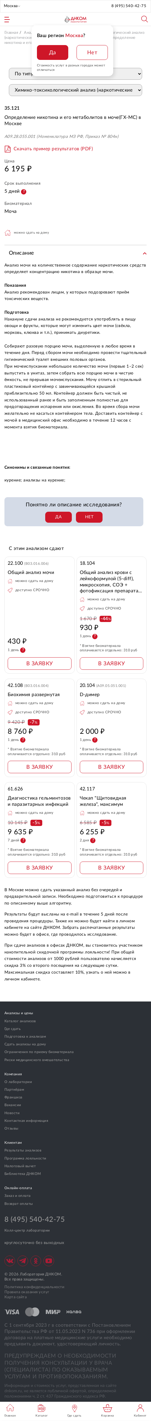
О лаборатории (18, 1082)
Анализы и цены (18, 1013)
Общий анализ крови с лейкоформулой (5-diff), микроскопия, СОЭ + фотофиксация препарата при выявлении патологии (110, 582)
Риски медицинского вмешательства (36, 1060)
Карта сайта (15, 1297)
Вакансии (12, 1105)
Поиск (145, 19)
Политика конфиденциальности (34, 1287)
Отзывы (11, 1128)
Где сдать (12, 1029)
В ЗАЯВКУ (39, 663)
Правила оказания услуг (26, 1292)
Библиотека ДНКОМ (22, 1174)
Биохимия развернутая (34, 694)
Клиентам (13, 1142)
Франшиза (13, 1097)
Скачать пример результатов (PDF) (53, 148)
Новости (12, 1113)
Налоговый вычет (20, 1166)
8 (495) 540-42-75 (128, 6)
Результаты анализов (22, 1150)
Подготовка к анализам (25, 1036)
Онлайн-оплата (18, 1188)
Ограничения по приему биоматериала (39, 1052)
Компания (13, 1074)
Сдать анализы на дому (25, 1044)
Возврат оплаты (18, 1203)
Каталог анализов (20, 1021)
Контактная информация (26, 1120)
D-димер (90, 694)
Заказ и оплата (17, 1195)
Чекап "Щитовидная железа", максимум (103, 801)
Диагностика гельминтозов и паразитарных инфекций (39, 801)
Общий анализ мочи (31, 572)
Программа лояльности (25, 1158)
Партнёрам (14, 1089)
